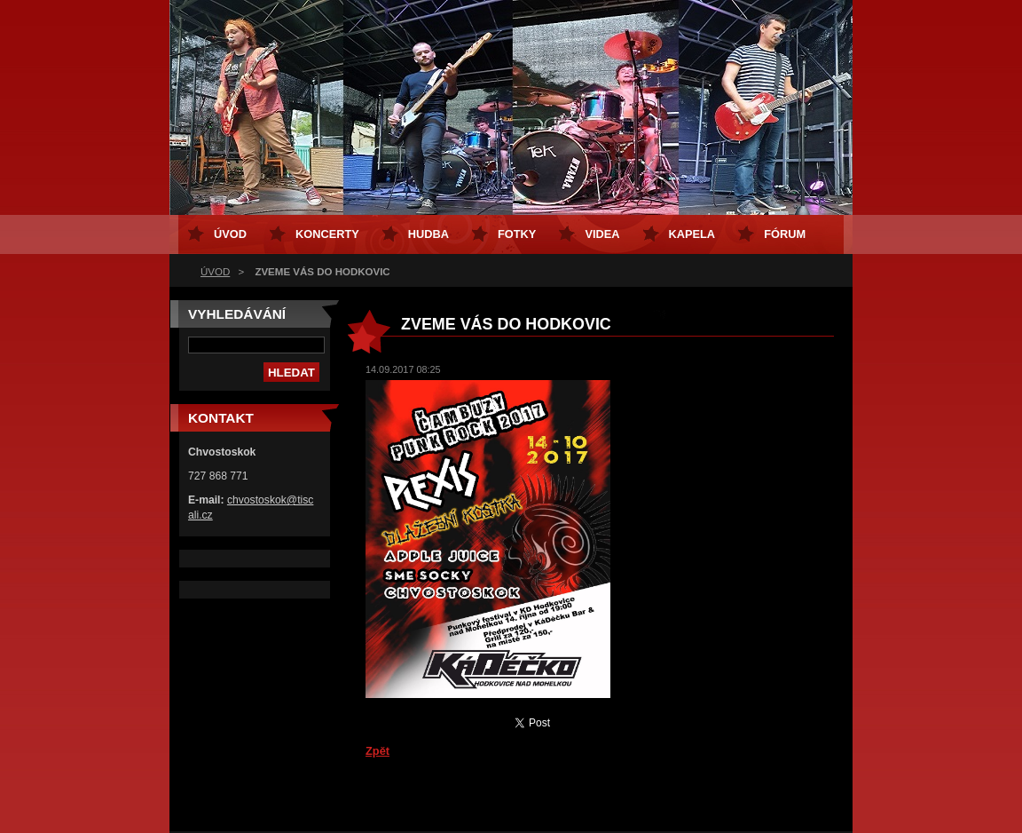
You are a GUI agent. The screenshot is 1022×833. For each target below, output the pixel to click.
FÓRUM (785, 234)
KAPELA (692, 234)
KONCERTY (327, 234)
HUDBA (428, 234)
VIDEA (602, 234)
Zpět (377, 751)
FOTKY (517, 234)
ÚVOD (215, 271)
